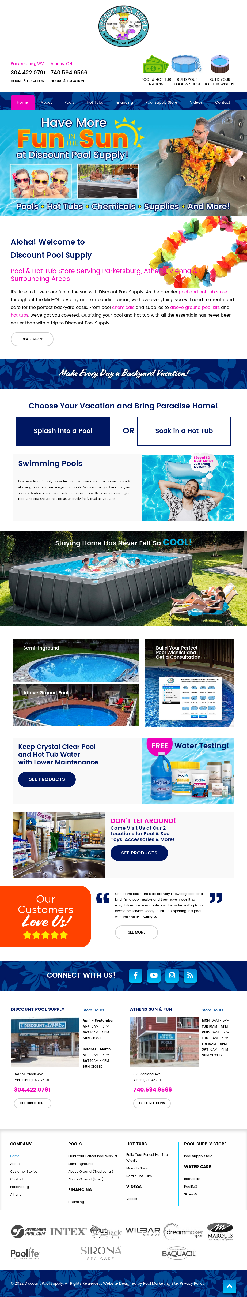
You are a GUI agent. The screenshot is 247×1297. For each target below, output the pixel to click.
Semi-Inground (80, 1164)
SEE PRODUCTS (47, 780)
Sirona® (190, 1194)
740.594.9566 (69, 73)
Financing (76, 1202)
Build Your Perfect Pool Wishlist (92, 1156)
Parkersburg (19, 1187)
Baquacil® (192, 1179)
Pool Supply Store (198, 1156)
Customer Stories (23, 1171)
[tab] (63, 432)
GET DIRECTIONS (32, 1103)
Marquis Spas (137, 1168)
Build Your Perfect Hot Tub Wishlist (147, 1157)
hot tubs (19, 315)
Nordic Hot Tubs (139, 1176)
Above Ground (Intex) (86, 1179)
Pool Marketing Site (160, 1283)
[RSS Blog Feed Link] (190, 976)
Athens (15, 1194)
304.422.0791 (28, 73)
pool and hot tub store (203, 292)
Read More (32, 339)
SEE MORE (136, 932)
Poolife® (190, 1186)
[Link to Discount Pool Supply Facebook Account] (135, 976)
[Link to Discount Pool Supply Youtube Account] (154, 976)
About (15, 1164)
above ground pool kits (195, 307)
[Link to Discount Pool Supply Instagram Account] (172, 976)
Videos (131, 1198)
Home (15, 1156)
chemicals (123, 307)
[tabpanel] (123, 592)
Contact (16, 1179)
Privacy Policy (192, 1283)
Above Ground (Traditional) (90, 1171)
